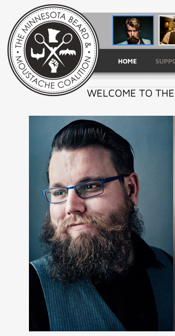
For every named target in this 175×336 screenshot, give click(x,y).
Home (127, 61)
